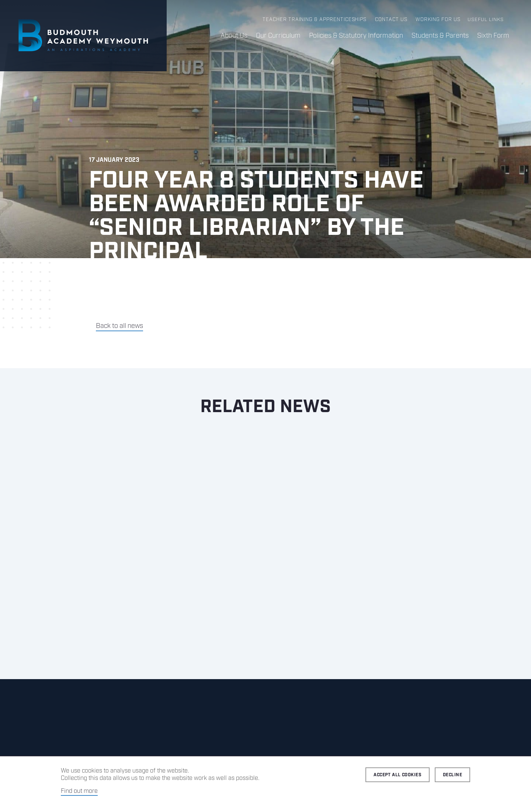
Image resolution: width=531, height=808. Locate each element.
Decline (452, 775)
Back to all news (119, 326)
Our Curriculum (276, 35)
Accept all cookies (397, 775)
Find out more (79, 791)
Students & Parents (439, 35)
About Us (232, 35)
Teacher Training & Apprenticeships (316, 20)
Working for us (438, 20)
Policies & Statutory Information (355, 35)
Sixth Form (493, 35)
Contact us (391, 20)
